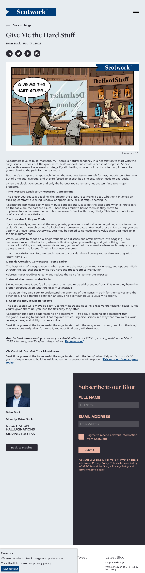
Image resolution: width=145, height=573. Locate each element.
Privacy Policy (100, 463)
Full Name (89, 397)
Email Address (94, 416)
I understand (10, 568)
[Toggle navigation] (136, 11)
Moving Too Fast (21, 434)
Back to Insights (22, 447)
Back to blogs (18, 26)
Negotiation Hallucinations (20, 427)
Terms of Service (88, 469)
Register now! (74, 341)
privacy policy (42, 563)
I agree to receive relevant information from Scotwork (112, 436)
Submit (89, 450)
